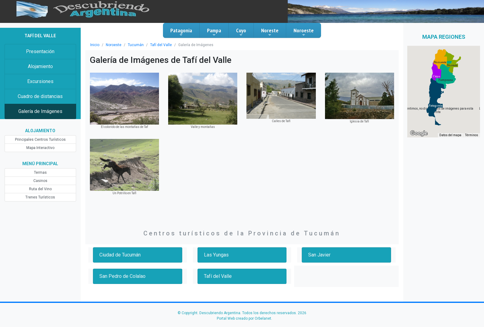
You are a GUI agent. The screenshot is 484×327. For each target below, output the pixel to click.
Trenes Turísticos (40, 197)
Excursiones (40, 81)
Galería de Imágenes (40, 111)
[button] (435, 105)
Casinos (40, 181)
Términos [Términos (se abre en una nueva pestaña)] (471, 135)
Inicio (94, 45)
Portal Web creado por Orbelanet (244, 318)
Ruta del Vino (40, 189)
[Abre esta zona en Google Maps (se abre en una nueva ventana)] (419, 133)
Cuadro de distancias (40, 96)
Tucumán (136, 45)
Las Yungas (216, 255)
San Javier (319, 255)
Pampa (214, 32)
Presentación (40, 51)
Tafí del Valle (161, 45)
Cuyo (241, 32)
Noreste (270, 32)
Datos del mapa (450, 135)
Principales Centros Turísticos (40, 139)
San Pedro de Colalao (122, 276)
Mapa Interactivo (40, 148)
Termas (40, 172)
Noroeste (304, 32)
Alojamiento (40, 66)
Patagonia (181, 32)
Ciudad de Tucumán (120, 255)
